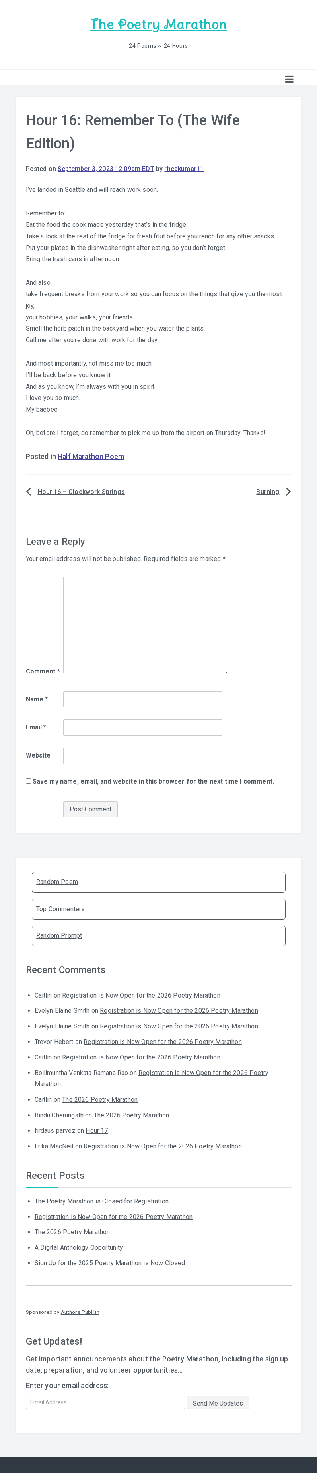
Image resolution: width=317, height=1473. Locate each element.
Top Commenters (60, 908)
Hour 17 (97, 1130)
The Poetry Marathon (158, 24)
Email (36, 726)
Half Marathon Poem (91, 456)
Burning (267, 491)
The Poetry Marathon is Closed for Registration (102, 1200)
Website (38, 754)
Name (37, 698)
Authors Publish (80, 1311)
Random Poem (57, 881)
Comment (43, 670)
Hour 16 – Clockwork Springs (81, 491)
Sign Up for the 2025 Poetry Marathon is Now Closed (110, 1262)
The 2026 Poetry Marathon (100, 1099)
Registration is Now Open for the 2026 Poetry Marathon (141, 994)
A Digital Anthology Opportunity (79, 1246)
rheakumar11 (184, 167)
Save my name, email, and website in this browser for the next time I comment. (153, 780)
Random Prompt (59, 935)
